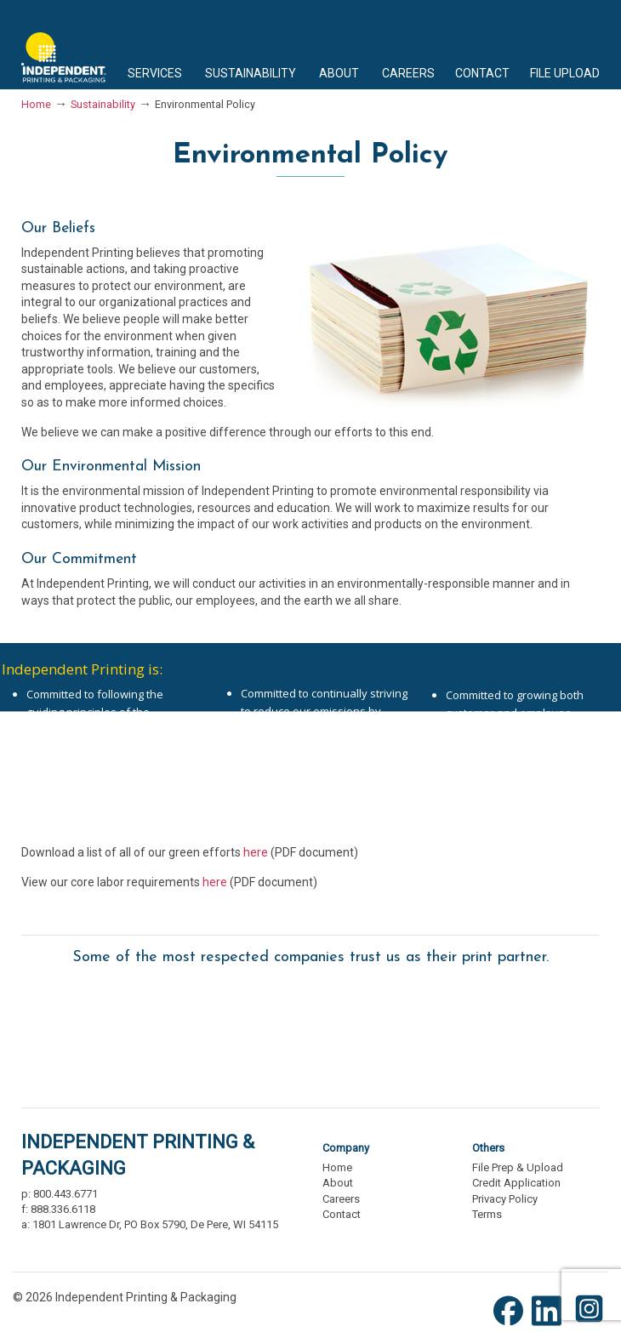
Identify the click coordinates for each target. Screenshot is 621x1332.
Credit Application (516, 1182)
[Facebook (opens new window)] (512, 1324)
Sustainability (103, 104)
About (337, 1182)
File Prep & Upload (517, 1167)
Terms (487, 1214)
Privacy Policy (505, 1199)
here (255, 852)
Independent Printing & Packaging (63, 45)
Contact (341, 1214)
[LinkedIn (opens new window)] (551, 1324)
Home (36, 104)
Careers (341, 1199)
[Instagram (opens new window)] (589, 1324)
